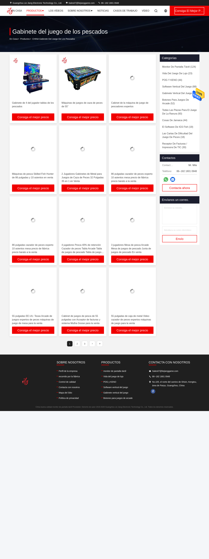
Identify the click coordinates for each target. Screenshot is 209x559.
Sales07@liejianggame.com (80, 3)
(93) (179, 112)
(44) (172, 80)
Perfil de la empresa (68, 371)
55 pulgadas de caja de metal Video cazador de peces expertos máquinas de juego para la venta (131, 319)
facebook (153, 391)
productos (25, 39)
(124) (179, 66)
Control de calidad (67, 382)
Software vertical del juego (115, 387)
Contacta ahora (179, 188)
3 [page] (84, 344)
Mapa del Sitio (65, 392)
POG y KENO (109, 382)
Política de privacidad (69, 398)
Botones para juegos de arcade (118, 398)
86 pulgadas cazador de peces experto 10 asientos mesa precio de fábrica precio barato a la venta (132, 177)
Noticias (103, 10)
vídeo (145, 10)
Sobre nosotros (80, 10)
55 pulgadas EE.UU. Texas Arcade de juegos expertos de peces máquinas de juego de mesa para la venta (33, 319)
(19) (177, 127)
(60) (179, 93)
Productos (35, 10)
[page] (92, 343)
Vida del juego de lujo (113, 376)
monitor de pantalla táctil (114, 371)
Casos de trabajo (125, 10)
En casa (16, 10)
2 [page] (77, 344)
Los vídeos (56, 10)
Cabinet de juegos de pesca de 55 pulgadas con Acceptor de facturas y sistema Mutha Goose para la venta (81, 319)
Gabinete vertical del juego (115, 392)
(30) (174, 145)
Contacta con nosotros (69, 387)
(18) (177, 135)
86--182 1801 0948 (108, 3)
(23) (177, 73)
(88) (179, 86)
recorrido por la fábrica (69, 376)
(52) (175, 102)
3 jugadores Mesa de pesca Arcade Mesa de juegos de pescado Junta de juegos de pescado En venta (131, 248)
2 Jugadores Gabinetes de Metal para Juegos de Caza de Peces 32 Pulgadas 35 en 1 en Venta (83, 177)
